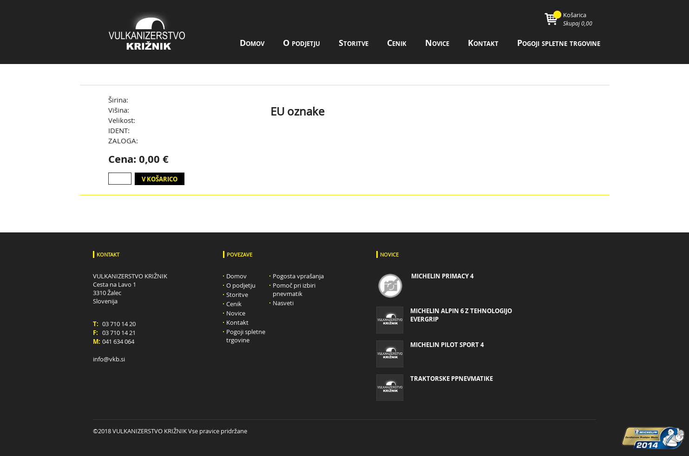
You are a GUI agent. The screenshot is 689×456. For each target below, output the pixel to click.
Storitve (353, 43)
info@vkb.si (109, 359)
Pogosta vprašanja (298, 276)
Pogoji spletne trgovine (558, 43)
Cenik (397, 43)
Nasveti (283, 303)
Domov (252, 43)
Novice (437, 43)
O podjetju (301, 43)
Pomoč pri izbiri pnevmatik (294, 289)
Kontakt (483, 43)
